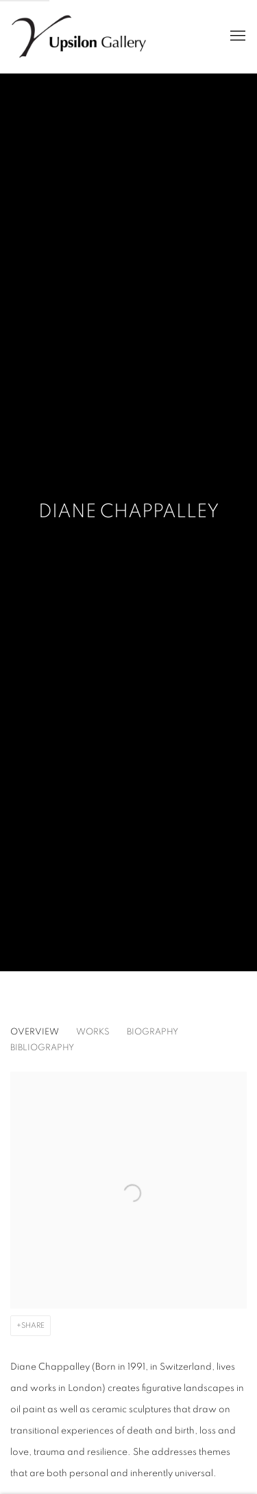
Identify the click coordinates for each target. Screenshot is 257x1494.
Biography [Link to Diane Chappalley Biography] (152, 1032)
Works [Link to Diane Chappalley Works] (93, 1032)
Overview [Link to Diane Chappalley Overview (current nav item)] (34, 1032)
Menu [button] (236, 36)
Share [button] (33, 1325)
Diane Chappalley (128, 511)
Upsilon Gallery (78, 36)
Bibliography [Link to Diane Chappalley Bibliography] (42, 1047)
